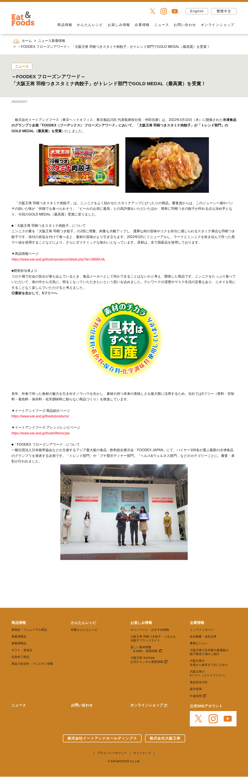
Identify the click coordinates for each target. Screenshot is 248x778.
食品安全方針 (199, 682)
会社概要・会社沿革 (203, 636)
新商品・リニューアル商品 (29, 629)
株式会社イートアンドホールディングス (102, 738)
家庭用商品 (18, 636)
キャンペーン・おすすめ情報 (149, 629)
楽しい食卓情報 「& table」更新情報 (144, 649)
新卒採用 (196, 689)
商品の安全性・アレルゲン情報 (32, 663)
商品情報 (64, 25)
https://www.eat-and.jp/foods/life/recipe (40, 433)
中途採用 (196, 696)
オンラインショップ (217, 25)
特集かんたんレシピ (84, 629)
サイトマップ (142, 753)
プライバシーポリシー (112, 753)
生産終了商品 (20, 657)
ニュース (161, 25)
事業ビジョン (199, 643)
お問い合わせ (185, 25)
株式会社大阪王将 (165, 738)
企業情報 (142, 25)
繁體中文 (224, 11)
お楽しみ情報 (119, 25)
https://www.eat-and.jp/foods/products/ (40, 416)
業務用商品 (18, 643)
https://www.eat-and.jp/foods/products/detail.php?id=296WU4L (58, 259)
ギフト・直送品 (21, 650)
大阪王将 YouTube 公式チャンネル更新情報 (146, 659)
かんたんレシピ (90, 25)
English (197, 11)
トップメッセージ (202, 629)
